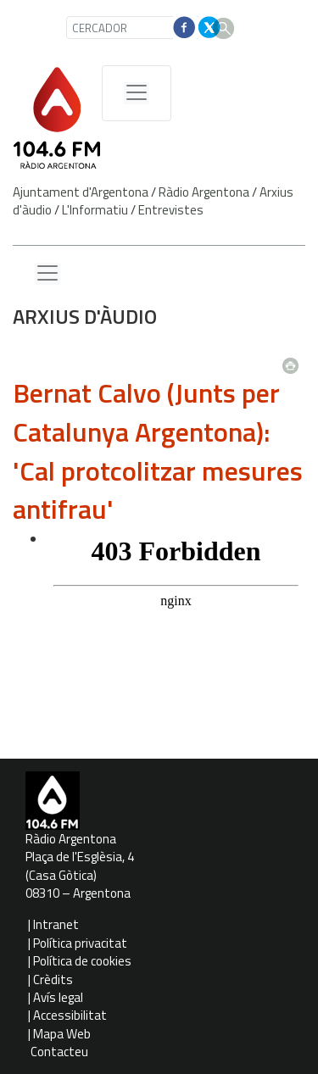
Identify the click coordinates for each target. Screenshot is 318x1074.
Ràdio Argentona (204, 192)
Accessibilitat (70, 1015)
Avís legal (58, 997)
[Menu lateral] (47, 274)
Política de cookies (82, 961)
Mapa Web (62, 1033)
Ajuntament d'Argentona (80, 192)
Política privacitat (80, 943)
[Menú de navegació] (136, 93)
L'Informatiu (95, 210)
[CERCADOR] (135, 27)
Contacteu (59, 1051)
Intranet (56, 924)
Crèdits (53, 979)
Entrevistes (171, 210)
